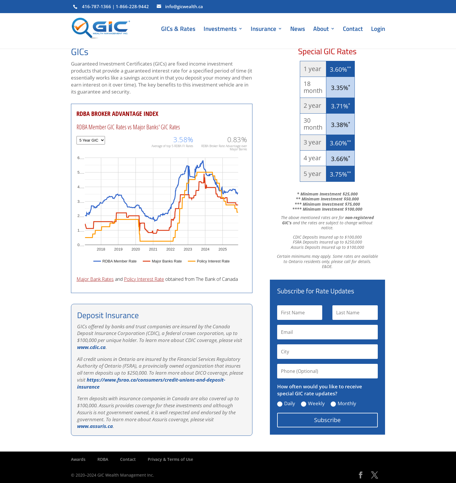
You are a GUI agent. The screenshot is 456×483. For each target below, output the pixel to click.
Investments (220, 29)
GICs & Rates (178, 29)
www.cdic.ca (91, 347)
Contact (353, 29)
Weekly (313, 403)
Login (378, 28)
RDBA (102, 459)
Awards (78, 459)
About (321, 29)
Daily (286, 403)
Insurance (263, 29)
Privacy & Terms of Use (170, 459)
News (297, 29)
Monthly (343, 403)
